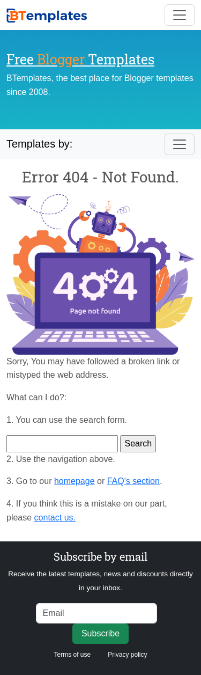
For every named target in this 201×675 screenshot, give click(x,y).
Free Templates (80, 59)
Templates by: (39, 144)
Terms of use (72, 654)
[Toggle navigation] (180, 15)
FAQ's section (133, 481)
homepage (74, 481)
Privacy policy (127, 654)
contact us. (55, 517)
